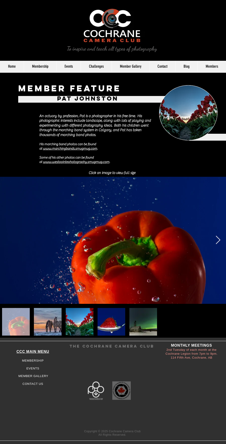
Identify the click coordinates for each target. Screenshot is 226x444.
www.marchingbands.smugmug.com (70, 149)
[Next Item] (218, 240)
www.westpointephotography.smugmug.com (76, 162)
